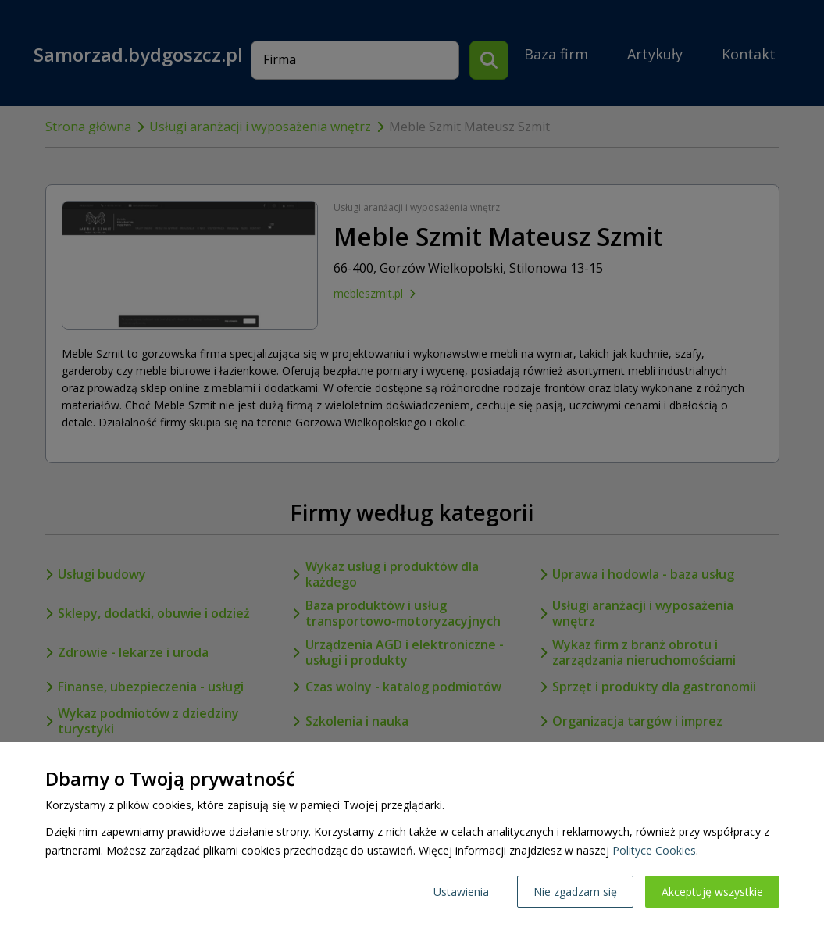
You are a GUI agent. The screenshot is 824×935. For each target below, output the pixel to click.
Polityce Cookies (654, 850)
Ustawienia (461, 891)
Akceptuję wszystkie (712, 891)
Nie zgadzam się (575, 891)
